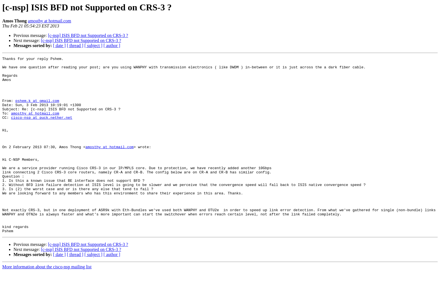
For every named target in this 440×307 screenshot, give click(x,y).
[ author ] (112, 45)
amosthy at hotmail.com (49, 20)
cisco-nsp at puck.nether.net (41, 129)
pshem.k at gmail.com (37, 109)
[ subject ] (93, 45)
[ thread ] (75, 45)
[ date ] (59, 45)
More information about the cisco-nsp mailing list (46, 302)
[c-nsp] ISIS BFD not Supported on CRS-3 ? (88, 35)
